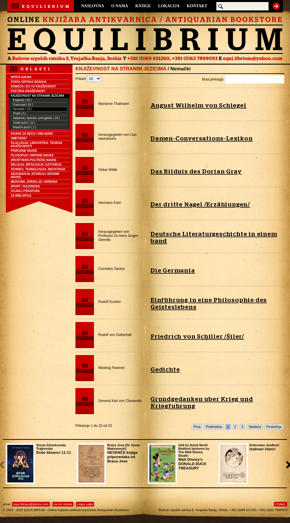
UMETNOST (19, 138)
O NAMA (119, 6)
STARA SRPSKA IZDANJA (29, 81)
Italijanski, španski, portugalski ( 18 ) (36, 118)
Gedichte (165, 370)
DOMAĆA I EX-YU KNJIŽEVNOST (33, 86)
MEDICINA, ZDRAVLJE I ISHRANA (34, 181)
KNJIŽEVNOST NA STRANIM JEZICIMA (37, 95)
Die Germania (173, 271)
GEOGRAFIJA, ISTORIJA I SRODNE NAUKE (35, 175)
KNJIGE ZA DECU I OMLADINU (32, 133)
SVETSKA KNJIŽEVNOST (28, 91)
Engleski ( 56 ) (22, 100)
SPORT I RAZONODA (25, 186)
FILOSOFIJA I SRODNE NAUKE (32, 155)
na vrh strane (63, 504)
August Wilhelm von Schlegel (198, 106)
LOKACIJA (169, 6)
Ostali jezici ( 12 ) (24, 122)
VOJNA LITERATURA (25, 191)
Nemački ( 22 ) (22, 109)
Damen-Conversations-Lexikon (202, 139)
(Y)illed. (280, 504)
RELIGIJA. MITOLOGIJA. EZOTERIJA (36, 164)
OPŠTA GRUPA (21, 77)
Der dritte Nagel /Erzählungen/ (200, 205)
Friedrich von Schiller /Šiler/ (197, 337)
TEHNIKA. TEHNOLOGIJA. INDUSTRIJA (38, 169)
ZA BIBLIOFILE (21, 195)
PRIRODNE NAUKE (24, 150)
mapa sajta (85, 504)
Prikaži (88, 79)
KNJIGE (143, 6)
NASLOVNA (92, 6)
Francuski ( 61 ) (23, 104)
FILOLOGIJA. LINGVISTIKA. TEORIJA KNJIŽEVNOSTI (36, 144)
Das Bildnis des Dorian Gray (196, 172)
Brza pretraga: (243, 79)
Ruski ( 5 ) (19, 113)
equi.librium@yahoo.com (30, 504)
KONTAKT (197, 6)
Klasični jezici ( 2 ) (24, 127)
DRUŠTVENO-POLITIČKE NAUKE (34, 160)
